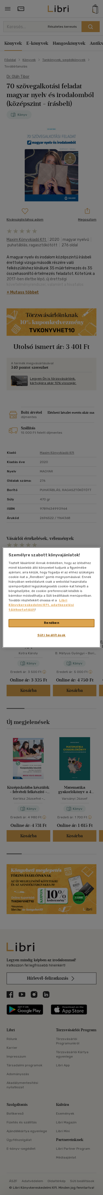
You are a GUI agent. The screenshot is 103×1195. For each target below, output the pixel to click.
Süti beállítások (51, 635)
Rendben (51, 623)
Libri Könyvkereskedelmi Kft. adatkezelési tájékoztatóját (41, 605)
